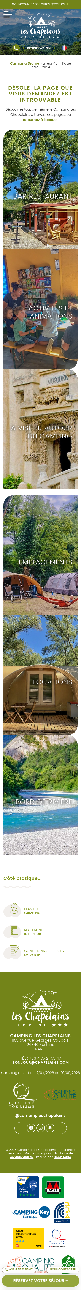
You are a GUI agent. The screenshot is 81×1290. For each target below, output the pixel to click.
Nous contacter (63, 1269)
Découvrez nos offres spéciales (40, 4)
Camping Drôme (24, 63)
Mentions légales (38, 1153)
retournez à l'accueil (40, 120)
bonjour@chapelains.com (40, 1062)
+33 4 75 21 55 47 (18, 1269)
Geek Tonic (62, 1157)
